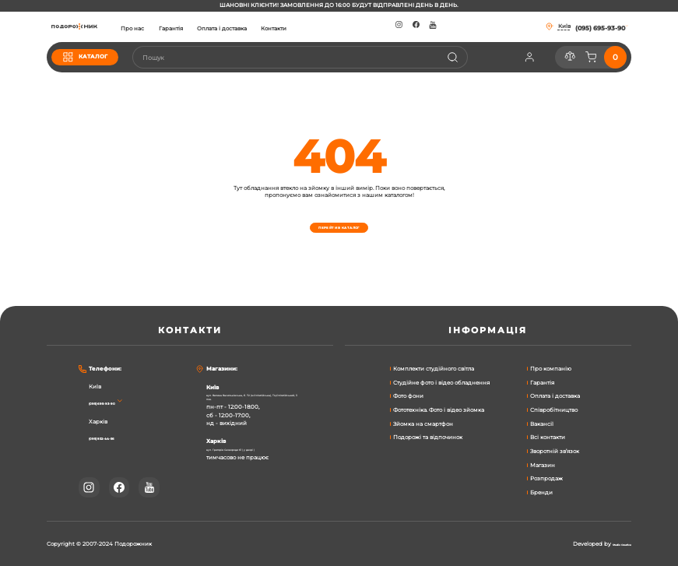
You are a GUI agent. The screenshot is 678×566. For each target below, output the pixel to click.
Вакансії (541, 423)
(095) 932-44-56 (114, 437)
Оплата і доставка (279, 29)
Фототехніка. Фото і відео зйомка (438, 409)
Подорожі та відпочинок (427, 437)
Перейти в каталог (339, 227)
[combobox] (328, 57)
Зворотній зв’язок (554, 451)
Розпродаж (546, 478)
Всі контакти (547, 437)
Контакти (331, 29)
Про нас (190, 29)
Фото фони (408, 395)
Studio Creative (609, 544)
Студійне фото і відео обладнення (441, 382)
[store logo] (103, 26)
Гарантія (228, 29)
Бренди (541, 492)
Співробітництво (554, 409)
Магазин (542, 465)
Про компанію (550, 368)
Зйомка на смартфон (423, 423)
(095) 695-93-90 (114, 402)
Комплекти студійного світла (433, 368)
